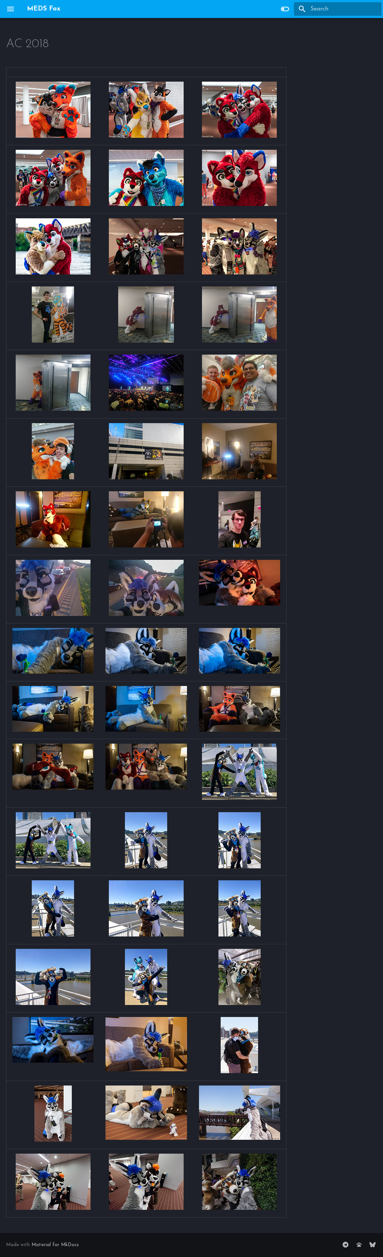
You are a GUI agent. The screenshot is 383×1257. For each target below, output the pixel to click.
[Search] (338, 9)
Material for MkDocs (55, 1244)
